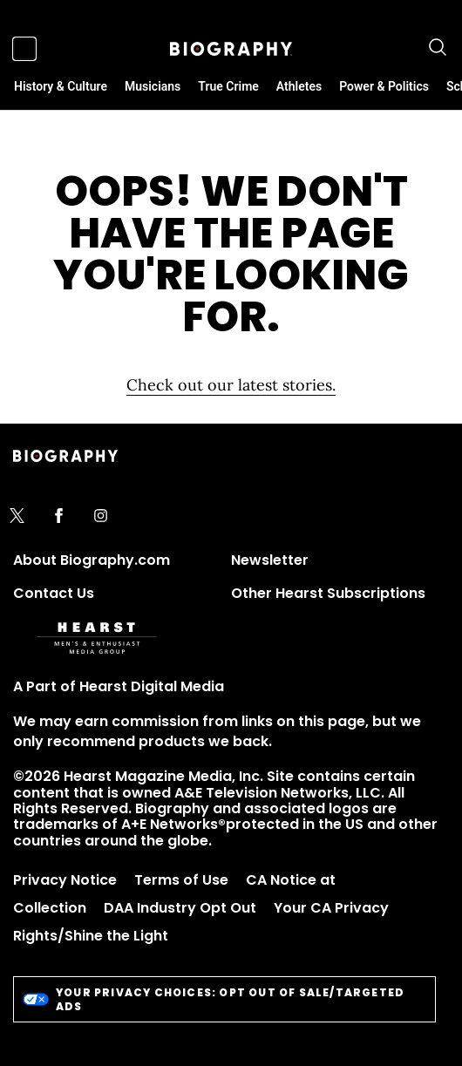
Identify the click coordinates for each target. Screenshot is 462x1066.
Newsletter (270, 560)
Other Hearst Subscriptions (328, 593)
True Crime (228, 86)
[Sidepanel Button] (24, 48)
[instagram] (100, 517)
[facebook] (58, 517)
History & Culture (60, 86)
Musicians (152, 86)
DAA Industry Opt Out (180, 908)
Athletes (299, 86)
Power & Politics (384, 86)
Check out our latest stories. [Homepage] (231, 385)
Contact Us (53, 593)
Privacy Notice (65, 880)
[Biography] (231, 49)
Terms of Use (181, 880)
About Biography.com (91, 560)
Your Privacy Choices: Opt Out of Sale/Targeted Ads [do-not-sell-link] (213, 999)
